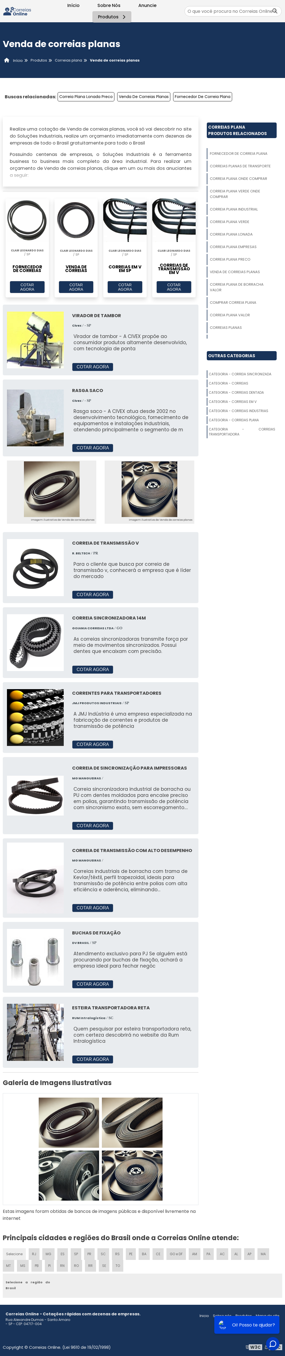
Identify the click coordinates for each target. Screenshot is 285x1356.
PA (208, 1254)
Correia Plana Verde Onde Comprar (235, 194)
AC (222, 1254)
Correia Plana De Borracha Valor (237, 287)
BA (144, 1254)
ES (63, 1254)
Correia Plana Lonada (231, 234)
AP (249, 1254)
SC (103, 1254)
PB (37, 1265)
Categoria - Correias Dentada (236, 392)
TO (118, 1265)
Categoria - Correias (228, 383)
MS (22, 1265)
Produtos (112, 17)
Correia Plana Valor (230, 315)
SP (76, 1254)
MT (8, 1265)
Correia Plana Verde (229, 221)
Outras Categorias (231, 356)
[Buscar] (275, 11)
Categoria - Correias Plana (234, 420)
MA (263, 1254)
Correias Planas (226, 327)
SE (104, 1265)
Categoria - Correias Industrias (238, 410)
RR (90, 1265)
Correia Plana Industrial (234, 209)
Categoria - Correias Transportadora (242, 432)
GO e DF (176, 1254)
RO (76, 1265)
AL (236, 1254)
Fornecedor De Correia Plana (202, 96)
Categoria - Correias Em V (233, 401)
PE (130, 1254)
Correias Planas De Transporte (240, 166)
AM (194, 1254)
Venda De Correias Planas (144, 96)
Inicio (204, 1315)
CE (158, 1254)
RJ (34, 1254)
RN (62, 1265)
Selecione (14, 1254)
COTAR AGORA (27, 287)
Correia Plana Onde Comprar (238, 178)
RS (117, 1254)
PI (49, 1265)
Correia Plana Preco (230, 259)
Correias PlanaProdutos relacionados (237, 130)
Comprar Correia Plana (233, 302)
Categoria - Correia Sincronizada (240, 374)
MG (48, 1254)
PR (89, 1254)
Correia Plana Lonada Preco (86, 96)
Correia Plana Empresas (233, 246)
